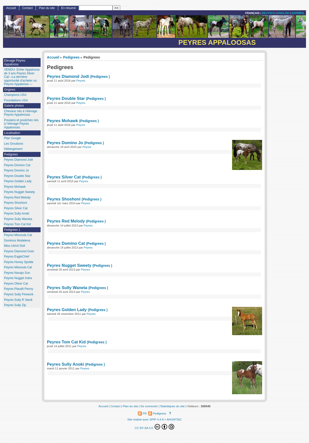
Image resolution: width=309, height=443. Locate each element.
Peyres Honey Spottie (18, 262)
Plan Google (12, 138)
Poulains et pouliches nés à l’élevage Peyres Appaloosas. (21, 123)
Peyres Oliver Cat (16, 283)
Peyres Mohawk (62, 120)
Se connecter (149, 406)
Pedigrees (71, 57)
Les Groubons (13, 143)
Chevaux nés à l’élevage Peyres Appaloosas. (20, 113)
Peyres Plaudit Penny (18, 289)
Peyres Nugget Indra (18, 278)
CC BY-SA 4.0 (154, 426)
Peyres (80, 80)
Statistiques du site (172, 406)
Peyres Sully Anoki (65, 364)
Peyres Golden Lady (67, 309)
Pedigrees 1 (12, 230)
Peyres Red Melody (66, 221)
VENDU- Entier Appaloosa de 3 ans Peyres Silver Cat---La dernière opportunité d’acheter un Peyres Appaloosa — (21, 77)
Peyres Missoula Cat (18, 235)
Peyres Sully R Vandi (18, 300)
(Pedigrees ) (100, 77)
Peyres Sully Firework (18, 294)
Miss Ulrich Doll (14, 246)
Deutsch (268, 13)
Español (298, 13)
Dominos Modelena (17, 240)
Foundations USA (16, 100)
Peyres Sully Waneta (67, 287)
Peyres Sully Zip (15, 305)
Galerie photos (14, 105)
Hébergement (13, 149)
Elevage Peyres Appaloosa (14, 62)
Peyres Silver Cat (64, 177)
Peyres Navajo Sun (17, 273)
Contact (27, 8)
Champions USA (15, 95)
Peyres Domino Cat (66, 243)
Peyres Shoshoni (63, 199)
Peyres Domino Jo (65, 142)
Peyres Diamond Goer (19, 251)
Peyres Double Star (66, 98)
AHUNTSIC (174, 419)
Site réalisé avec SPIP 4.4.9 (145, 419)
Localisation (12, 133)
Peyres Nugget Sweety (69, 265)
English (283, 13)
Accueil (53, 57)
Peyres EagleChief (16, 256)
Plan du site (47, 8)
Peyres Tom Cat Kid (66, 342)
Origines (9, 89)
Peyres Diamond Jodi (68, 76)
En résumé (68, 8)
